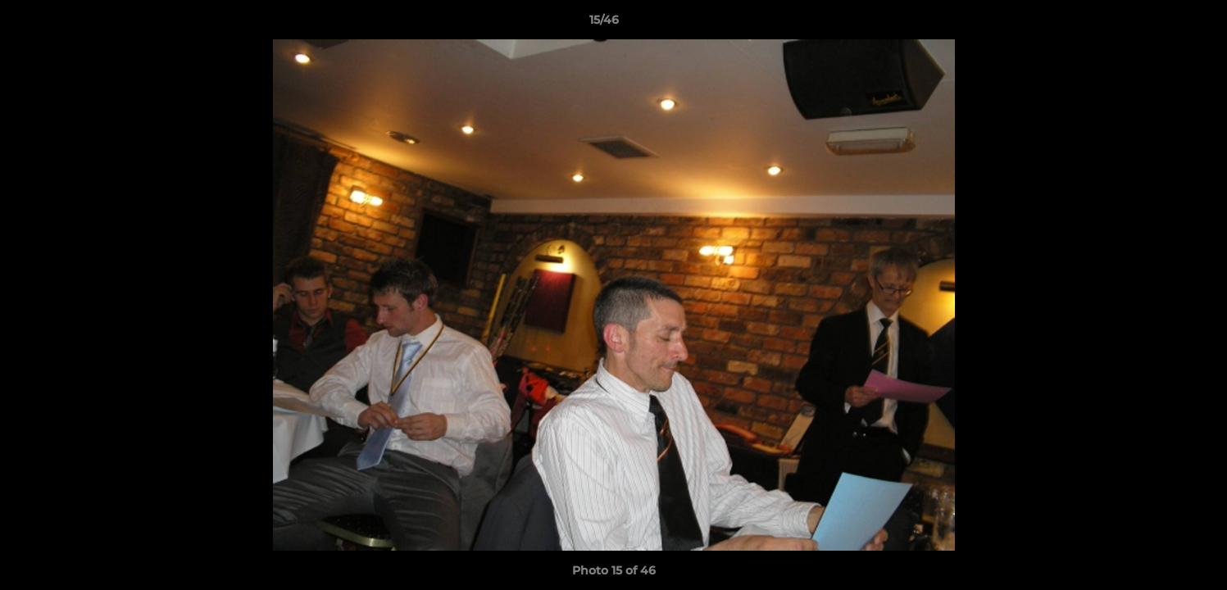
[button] (1158, 23)
